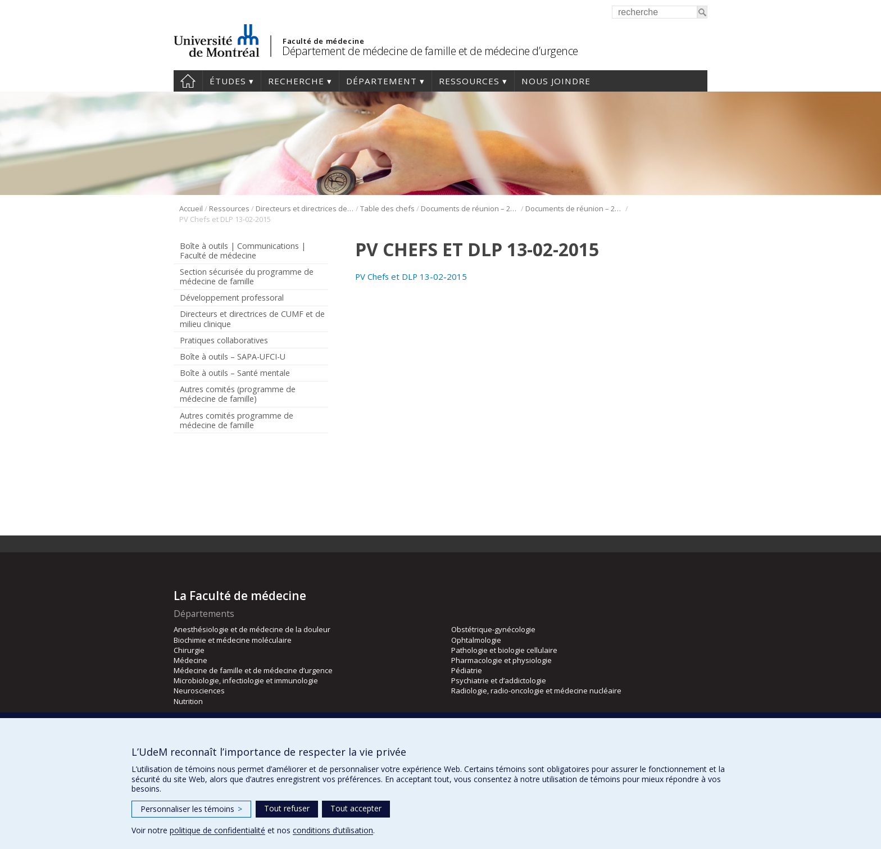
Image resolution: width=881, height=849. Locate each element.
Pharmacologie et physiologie (501, 660)
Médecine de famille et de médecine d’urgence (253, 670)
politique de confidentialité (217, 830)
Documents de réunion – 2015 (470, 208)
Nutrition (188, 701)
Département (381, 81)
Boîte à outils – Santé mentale (235, 372)
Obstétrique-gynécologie (493, 629)
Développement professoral (232, 297)
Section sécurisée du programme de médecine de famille (247, 276)
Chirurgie (189, 650)
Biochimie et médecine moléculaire (233, 640)
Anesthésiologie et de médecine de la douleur (252, 629)
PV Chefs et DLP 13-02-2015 (411, 276)
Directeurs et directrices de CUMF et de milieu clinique (305, 208)
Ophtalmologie (476, 640)
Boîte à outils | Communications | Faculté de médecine (243, 250)
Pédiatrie (466, 670)
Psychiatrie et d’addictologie (498, 680)
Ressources (469, 81)
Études (228, 81)
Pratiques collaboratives (224, 340)
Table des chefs (387, 208)
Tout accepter (356, 808)
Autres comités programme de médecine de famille (236, 420)
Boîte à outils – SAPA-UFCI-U (232, 356)
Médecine (190, 660)
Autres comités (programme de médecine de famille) (238, 394)
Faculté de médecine (323, 41)
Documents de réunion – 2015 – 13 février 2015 (574, 208)
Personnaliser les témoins (191, 808)
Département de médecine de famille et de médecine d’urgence (430, 50)
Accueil (188, 81)
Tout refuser (287, 808)
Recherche (296, 81)
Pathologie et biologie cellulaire (504, 650)
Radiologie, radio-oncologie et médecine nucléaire (536, 690)
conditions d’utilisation (333, 830)
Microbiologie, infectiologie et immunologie (246, 680)
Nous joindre (556, 81)
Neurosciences (199, 690)
